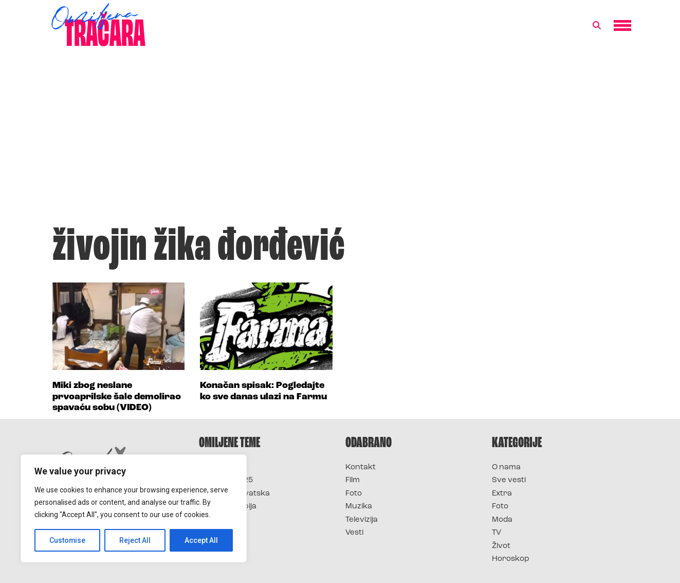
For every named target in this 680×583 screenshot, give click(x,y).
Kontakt (360, 467)
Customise (67, 540)
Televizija (361, 520)
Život (501, 546)
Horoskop (510, 559)
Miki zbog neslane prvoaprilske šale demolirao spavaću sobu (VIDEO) (116, 397)
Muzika (358, 506)
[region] (134, 508)
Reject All (135, 540)
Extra (502, 494)
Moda (502, 520)
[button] (597, 26)
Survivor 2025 (226, 480)
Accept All (201, 540)
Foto (353, 494)
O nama (506, 467)
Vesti (354, 533)
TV (496, 533)
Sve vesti (509, 480)
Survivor (216, 467)
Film (352, 480)
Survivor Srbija (227, 506)
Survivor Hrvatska (234, 494)
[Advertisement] (340, 141)
